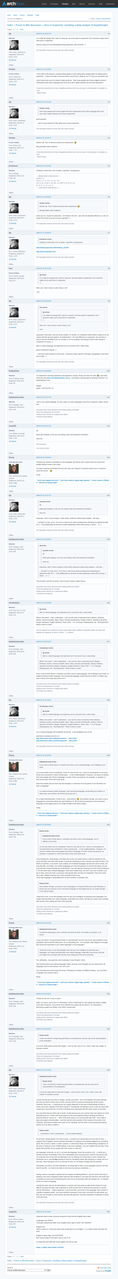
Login (37, 15)
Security (91, 4)
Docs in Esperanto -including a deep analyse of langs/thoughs (76, 25)
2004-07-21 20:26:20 (43, 69)
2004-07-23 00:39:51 (43, 825)
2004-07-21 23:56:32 (43, 197)
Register (30, 15)
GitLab (82, 4)
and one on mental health (48, 483)
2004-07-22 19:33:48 (43, 603)
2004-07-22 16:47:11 (43, 495)
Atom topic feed (105, 1268)
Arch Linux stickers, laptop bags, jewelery (75, 480)
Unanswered (105, 19)
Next (22, 29)
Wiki (74, 4)
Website (13, 60)
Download (110, 4)
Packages (54, 4)
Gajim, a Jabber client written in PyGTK (50, 1247)
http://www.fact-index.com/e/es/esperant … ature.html (56, 741)
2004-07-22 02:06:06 (43, 371)
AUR (100, 4)
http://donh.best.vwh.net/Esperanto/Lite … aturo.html (56, 738)
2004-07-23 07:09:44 (43, 1070)
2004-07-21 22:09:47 (43, 138)
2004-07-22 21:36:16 (43, 700)
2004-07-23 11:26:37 (43, 1212)
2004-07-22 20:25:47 (43, 642)
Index (9, 15)
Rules (15, 15)
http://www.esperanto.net (45, 252)
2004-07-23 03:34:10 (43, 1029)
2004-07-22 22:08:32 (43, 755)
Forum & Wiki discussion (28, 25)
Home (44, 4)
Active (98, 19)
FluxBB (108, 1271)
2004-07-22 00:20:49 (43, 301)
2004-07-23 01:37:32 (43, 923)
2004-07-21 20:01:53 (43, 34)
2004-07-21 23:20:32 (43, 166)
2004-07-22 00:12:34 (43, 268)
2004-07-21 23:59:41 (43, 233)
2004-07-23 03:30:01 (43, 994)
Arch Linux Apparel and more (48, 480)
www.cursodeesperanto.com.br (58, 378)
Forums (65, 4)
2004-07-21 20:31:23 (43, 102)
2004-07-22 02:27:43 (43, 397)
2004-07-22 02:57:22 (43, 426)
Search (22, 15)
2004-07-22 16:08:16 (43, 457)
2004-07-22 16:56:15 (43, 539)
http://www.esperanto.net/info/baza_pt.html (52, 248)
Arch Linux (13, 3)
